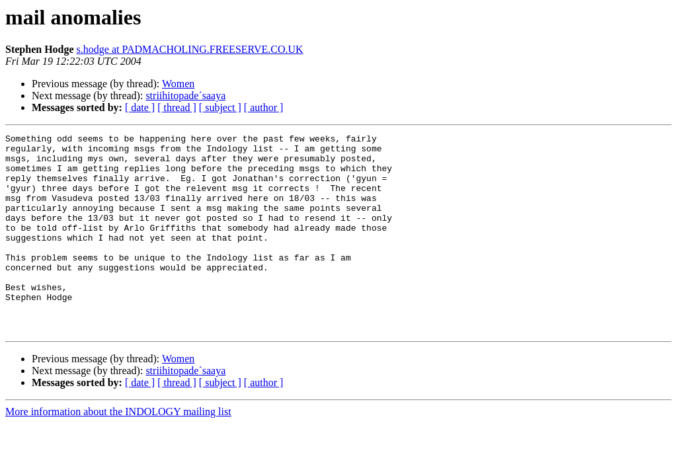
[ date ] (140, 107)
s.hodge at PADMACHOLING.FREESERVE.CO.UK (190, 49)
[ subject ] (220, 107)
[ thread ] (176, 107)
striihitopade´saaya (185, 95)
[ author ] (264, 107)
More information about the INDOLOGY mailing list (118, 451)
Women (178, 83)
